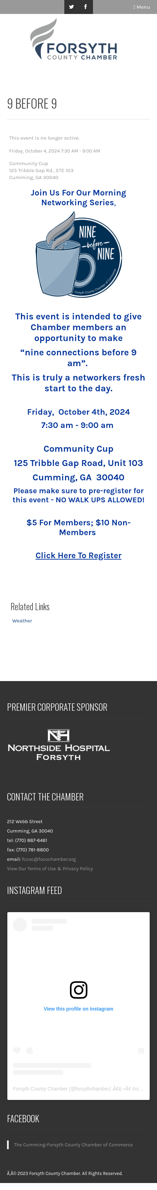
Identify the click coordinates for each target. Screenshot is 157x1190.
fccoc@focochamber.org (49, 859)
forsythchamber (92, 1089)
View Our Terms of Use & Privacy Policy (50, 869)
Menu (141, 7)
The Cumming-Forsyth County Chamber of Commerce (73, 1145)
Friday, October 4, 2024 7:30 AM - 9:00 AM (54, 151)
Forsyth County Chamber (40, 1089)
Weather (22, 621)
